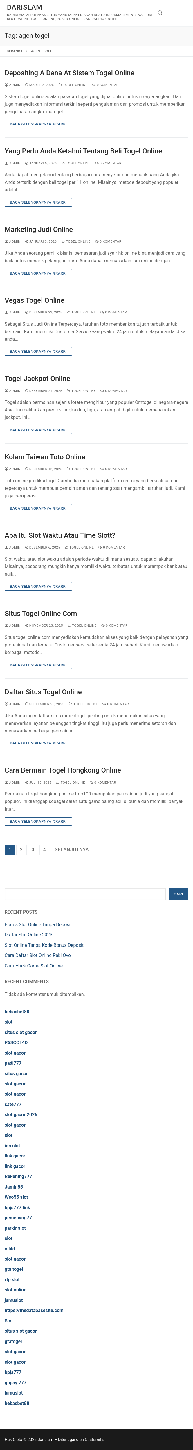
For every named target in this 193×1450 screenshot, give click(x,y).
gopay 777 (15, 1383)
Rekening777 (18, 1176)
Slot (9, 1321)
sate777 (13, 1104)
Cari (178, 894)
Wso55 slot (16, 1197)
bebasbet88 (17, 1012)
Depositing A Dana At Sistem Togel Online (69, 73)
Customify (94, 1439)
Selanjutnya (72, 849)
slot (8, 1022)
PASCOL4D (16, 1042)
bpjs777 (13, 1372)
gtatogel (13, 1341)
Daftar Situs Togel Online (43, 692)
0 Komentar (105, 85)
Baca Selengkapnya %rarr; (38, 124)
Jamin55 (14, 1187)
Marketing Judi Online (39, 229)
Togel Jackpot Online (37, 378)
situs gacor (16, 1073)
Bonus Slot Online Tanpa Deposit (38, 924)
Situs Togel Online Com (41, 614)
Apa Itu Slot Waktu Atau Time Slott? (60, 535)
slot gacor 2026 (21, 1114)
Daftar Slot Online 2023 (29, 935)
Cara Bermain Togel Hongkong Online (63, 770)
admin (13, 85)
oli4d (10, 1249)
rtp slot (12, 1279)
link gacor (15, 1156)
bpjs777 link (17, 1207)
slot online (15, 1290)
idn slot (12, 1145)
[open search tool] (160, 13)
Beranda (15, 51)
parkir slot (15, 1228)
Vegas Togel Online (34, 300)
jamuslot (14, 1300)
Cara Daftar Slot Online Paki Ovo (38, 955)
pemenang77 (18, 1217)
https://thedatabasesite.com (34, 1310)
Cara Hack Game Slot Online (34, 966)
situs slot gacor (21, 1032)
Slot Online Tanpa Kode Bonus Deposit (44, 945)
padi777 (13, 1063)
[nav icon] (176, 13)
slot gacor (15, 1053)
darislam (24, 7)
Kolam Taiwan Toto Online (45, 457)
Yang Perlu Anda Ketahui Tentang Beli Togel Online (83, 151)
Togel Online (73, 85)
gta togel (14, 1269)
